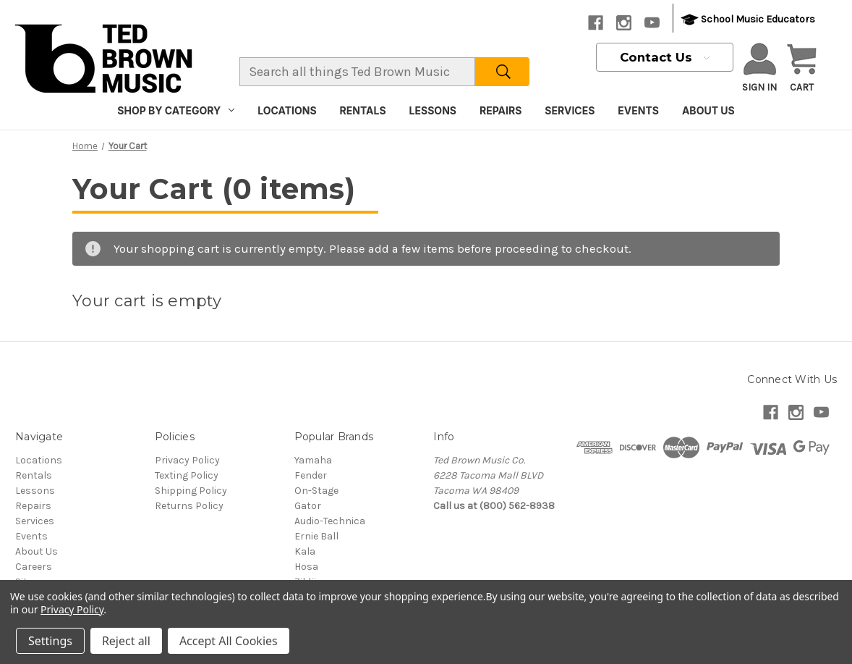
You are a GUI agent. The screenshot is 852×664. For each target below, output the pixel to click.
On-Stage (316, 490)
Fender (310, 475)
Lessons (432, 110)
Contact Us (665, 57)
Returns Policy (189, 506)
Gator (307, 506)
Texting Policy (186, 475)
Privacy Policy (187, 460)
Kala (304, 551)
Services (570, 110)
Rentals (363, 110)
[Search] (502, 71)
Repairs (500, 110)
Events (638, 110)
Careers (33, 566)
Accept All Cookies (228, 641)
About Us (708, 110)
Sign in (759, 68)
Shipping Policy (191, 490)
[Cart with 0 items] (801, 69)
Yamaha (313, 460)
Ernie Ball (316, 536)
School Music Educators (748, 20)
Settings (50, 641)
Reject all (126, 641)
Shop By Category (175, 110)
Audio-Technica (329, 521)
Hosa (306, 566)
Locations (286, 110)
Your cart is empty (147, 301)
